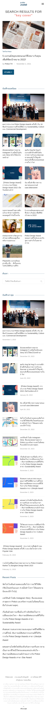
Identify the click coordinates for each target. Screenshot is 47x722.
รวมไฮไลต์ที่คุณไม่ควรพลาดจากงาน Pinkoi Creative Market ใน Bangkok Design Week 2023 (23, 574)
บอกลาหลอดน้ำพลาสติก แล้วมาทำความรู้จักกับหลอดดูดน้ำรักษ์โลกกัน (12, 223)
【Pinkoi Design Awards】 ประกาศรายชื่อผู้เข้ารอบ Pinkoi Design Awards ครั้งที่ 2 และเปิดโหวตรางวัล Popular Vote (22, 558)
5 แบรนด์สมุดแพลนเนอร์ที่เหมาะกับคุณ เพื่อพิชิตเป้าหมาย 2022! (34, 223)
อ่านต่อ (8, 72)
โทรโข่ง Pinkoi (7, 51)
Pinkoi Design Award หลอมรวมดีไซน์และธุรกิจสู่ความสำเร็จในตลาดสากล (34, 249)
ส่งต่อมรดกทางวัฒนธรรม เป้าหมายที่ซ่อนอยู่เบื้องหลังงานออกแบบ (12, 248)
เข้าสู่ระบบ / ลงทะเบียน (23, 690)
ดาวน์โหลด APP (36, 687)
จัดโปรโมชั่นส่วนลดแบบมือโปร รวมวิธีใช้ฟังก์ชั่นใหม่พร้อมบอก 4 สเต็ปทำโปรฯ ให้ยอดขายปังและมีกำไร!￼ (32, 432)
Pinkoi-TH (9, 64)
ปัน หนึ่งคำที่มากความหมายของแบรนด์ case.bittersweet (33, 195)
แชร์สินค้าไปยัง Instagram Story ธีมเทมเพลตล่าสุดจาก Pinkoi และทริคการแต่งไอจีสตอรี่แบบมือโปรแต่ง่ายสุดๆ (32, 451)
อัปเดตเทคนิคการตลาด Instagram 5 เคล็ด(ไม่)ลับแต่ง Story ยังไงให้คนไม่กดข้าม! (12, 164)
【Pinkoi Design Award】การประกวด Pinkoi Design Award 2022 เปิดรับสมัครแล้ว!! (12, 196)
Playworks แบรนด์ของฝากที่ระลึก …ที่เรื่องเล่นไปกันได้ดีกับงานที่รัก (12, 273)
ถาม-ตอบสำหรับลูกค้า (22, 687)
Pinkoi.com (9, 687)
